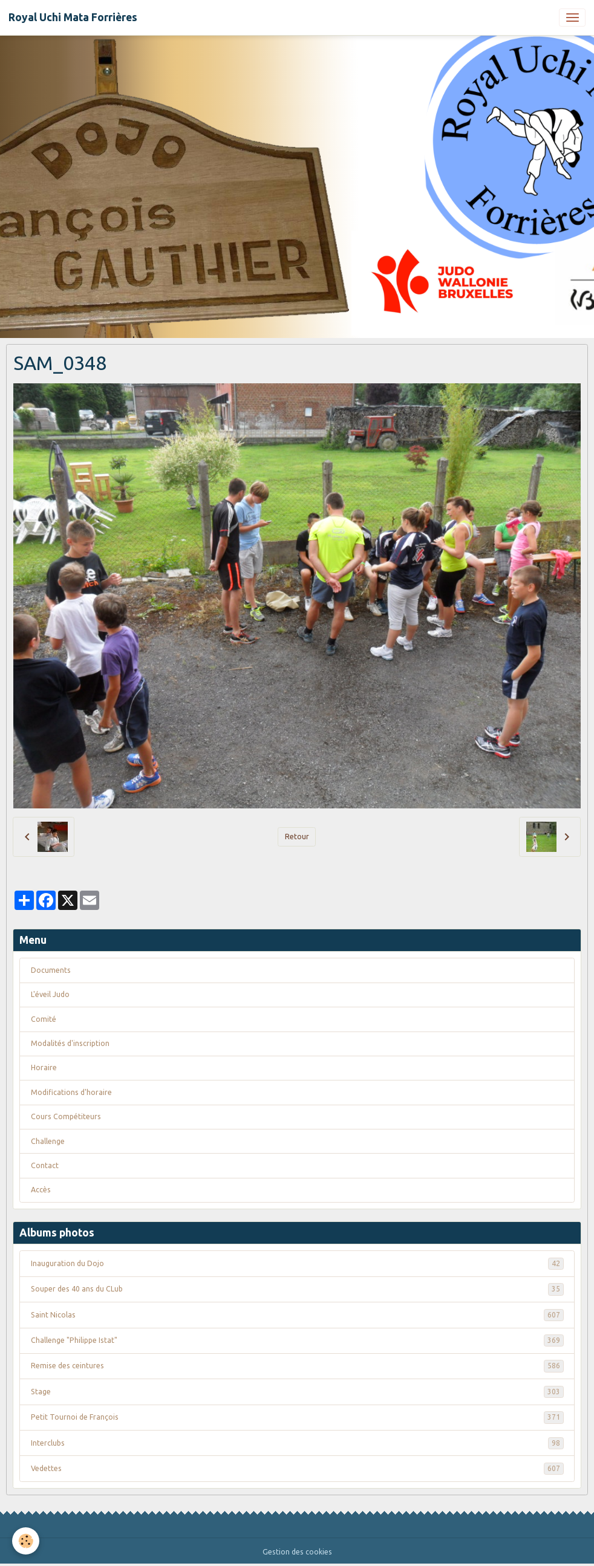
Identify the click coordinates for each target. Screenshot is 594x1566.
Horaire (44, 1067)
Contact (45, 1165)
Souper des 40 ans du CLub (297, 1289)
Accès (41, 1190)
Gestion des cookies (297, 1552)
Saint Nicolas (297, 1315)
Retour (297, 836)
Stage (297, 1392)
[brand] (72, 17)
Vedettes (297, 1469)
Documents (51, 970)
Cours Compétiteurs (66, 1116)
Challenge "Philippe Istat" (297, 1340)
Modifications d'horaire (71, 1092)
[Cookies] (25, 1541)
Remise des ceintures (297, 1366)
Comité (43, 1019)
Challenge (48, 1141)
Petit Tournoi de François (297, 1417)
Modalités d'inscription (70, 1043)
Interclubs (297, 1443)
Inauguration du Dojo (297, 1264)
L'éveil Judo (50, 994)
